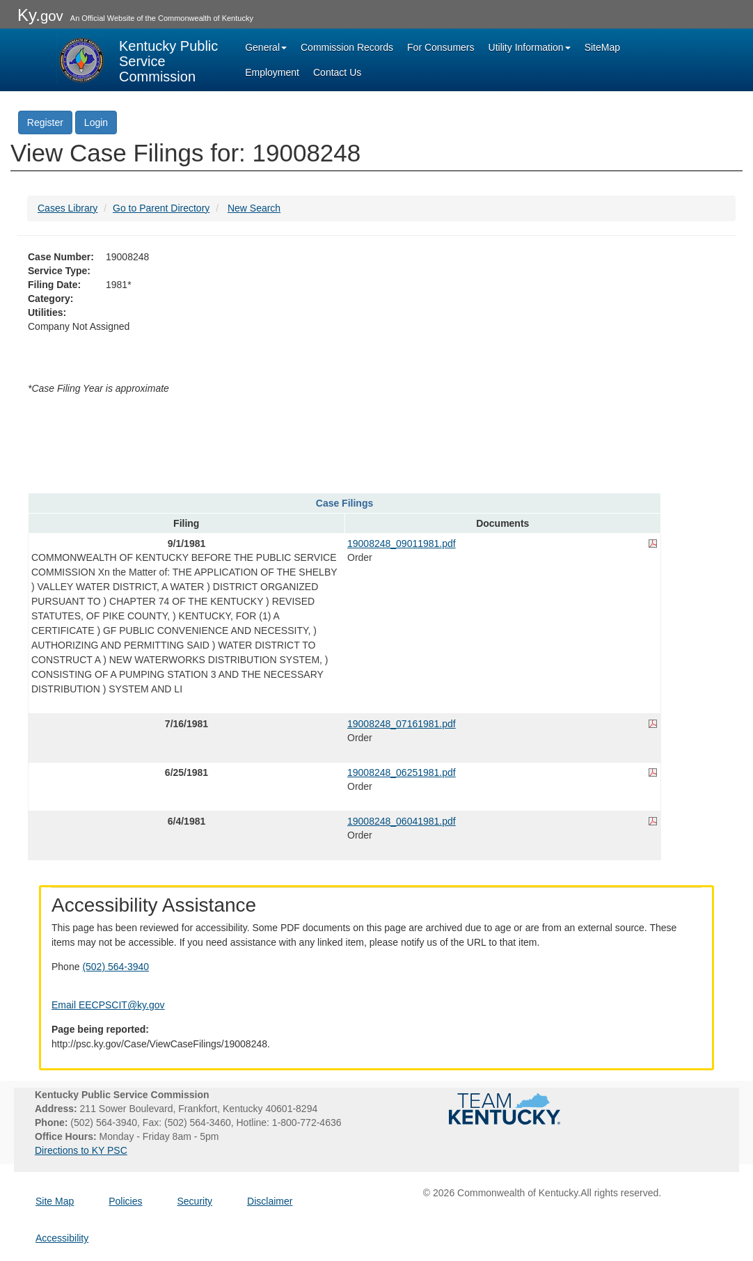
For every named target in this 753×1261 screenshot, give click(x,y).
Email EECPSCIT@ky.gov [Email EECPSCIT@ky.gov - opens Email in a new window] (108, 1004)
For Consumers (440, 47)
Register (45, 122)
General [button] (266, 47)
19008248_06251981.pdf (401, 772)
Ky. (40, 15)
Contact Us (337, 72)
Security (195, 1201)
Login (96, 122)
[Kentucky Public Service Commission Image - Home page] (138, 60)
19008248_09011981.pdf (401, 543)
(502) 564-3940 (115, 966)
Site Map (54, 1201)
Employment (272, 72)
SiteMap (602, 47)
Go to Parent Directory (161, 208)
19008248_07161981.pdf (401, 723)
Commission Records (347, 47)
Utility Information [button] (530, 47)
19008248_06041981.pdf (401, 821)
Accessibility (61, 1238)
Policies (125, 1201)
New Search (254, 208)
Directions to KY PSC (81, 1150)
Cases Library (67, 208)
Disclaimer (269, 1201)
